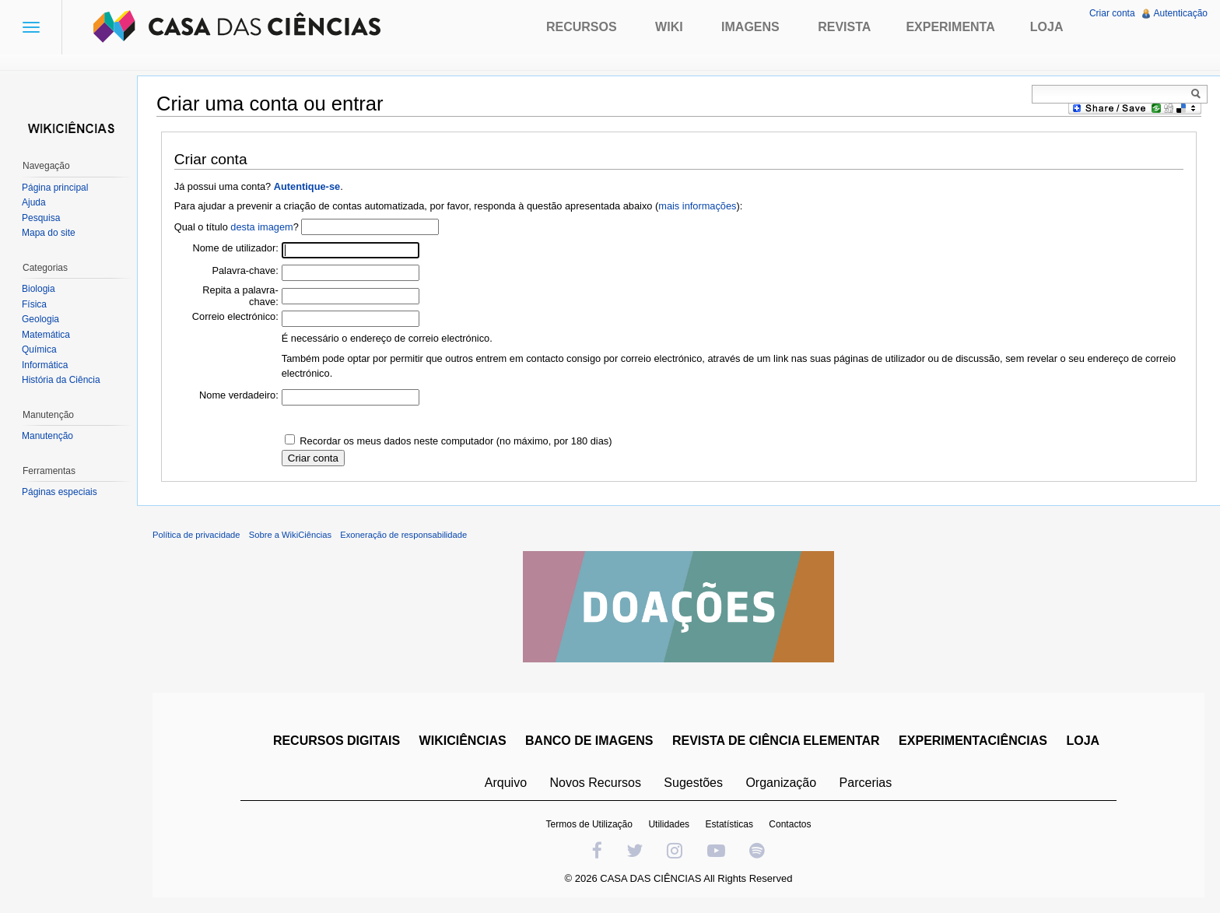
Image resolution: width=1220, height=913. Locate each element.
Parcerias (866, 782)
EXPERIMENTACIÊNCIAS (973, 740)
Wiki (669, 26)
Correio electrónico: (235, 316)
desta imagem (261, 227)
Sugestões (693, 782)
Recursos (581, 26)
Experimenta (950, 26)
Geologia (40, 319)
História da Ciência (61, 379)
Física (34, 304)
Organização (780, 782)
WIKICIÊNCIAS (463, 740)
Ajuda (34, 202)
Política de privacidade (196, 534)
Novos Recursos (595, 782)
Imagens (750, 26)
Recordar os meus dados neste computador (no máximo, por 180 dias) (456, 441)
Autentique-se (307, 186)
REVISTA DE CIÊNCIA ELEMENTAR (776, 740)
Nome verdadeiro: (239, 395)
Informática (45, 365)
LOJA (1082, 740)
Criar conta (1112, 13)
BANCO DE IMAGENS (589, 740)
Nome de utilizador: (236, 248)
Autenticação (1181, 13)
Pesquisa (41, 217)
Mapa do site (48, 232)
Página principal (55, 187)
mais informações (697, 206)
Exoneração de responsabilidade (403, 534)
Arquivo (506, 782)
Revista (844, 26)
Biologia (38, 288)
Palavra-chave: (245, 270)
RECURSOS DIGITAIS (336, 740)
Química (39, 349)
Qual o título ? (236, 227)
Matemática (46, 334)
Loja (1047, 26)
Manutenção (47, 435)
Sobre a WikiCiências (290, 534)
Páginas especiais (59, 491)
